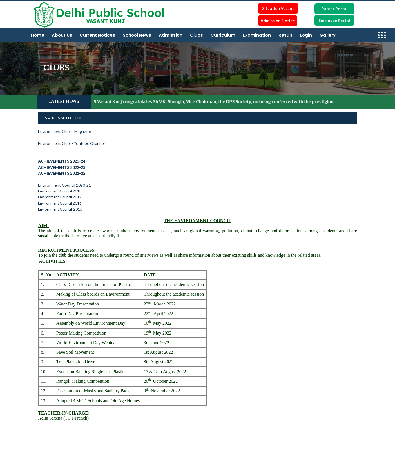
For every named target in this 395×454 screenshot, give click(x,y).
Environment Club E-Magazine (64, 131)
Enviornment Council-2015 (60, 209)
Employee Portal (334, 20)
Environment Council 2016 (60, 203)
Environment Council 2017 (60, 197)
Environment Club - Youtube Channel (72, 143)
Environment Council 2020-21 (64, 185)
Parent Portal (334, 8)
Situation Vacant (278, 8)
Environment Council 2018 (60, 191)
